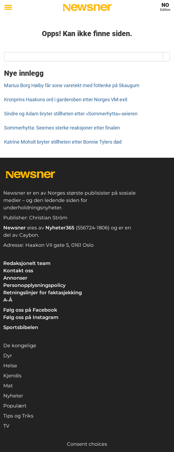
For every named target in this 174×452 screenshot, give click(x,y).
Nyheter (13, 396)
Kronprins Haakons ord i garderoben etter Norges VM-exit (66, 99)
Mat (8, 386)
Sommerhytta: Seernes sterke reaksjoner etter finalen (62, 128)
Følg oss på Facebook (30, 310)
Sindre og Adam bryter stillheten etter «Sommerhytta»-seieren (71, 113)
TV (6, 426)
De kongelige (19, 346)
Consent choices (87, 444)
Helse (10, 366)
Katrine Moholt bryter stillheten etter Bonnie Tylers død (63, 142)
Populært (14, 406)
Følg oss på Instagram (30, 317)
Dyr (7, 356)
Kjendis (12, 376)
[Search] (166, 56)
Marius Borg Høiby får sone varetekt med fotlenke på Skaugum (71, 85)
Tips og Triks (18, 416)
